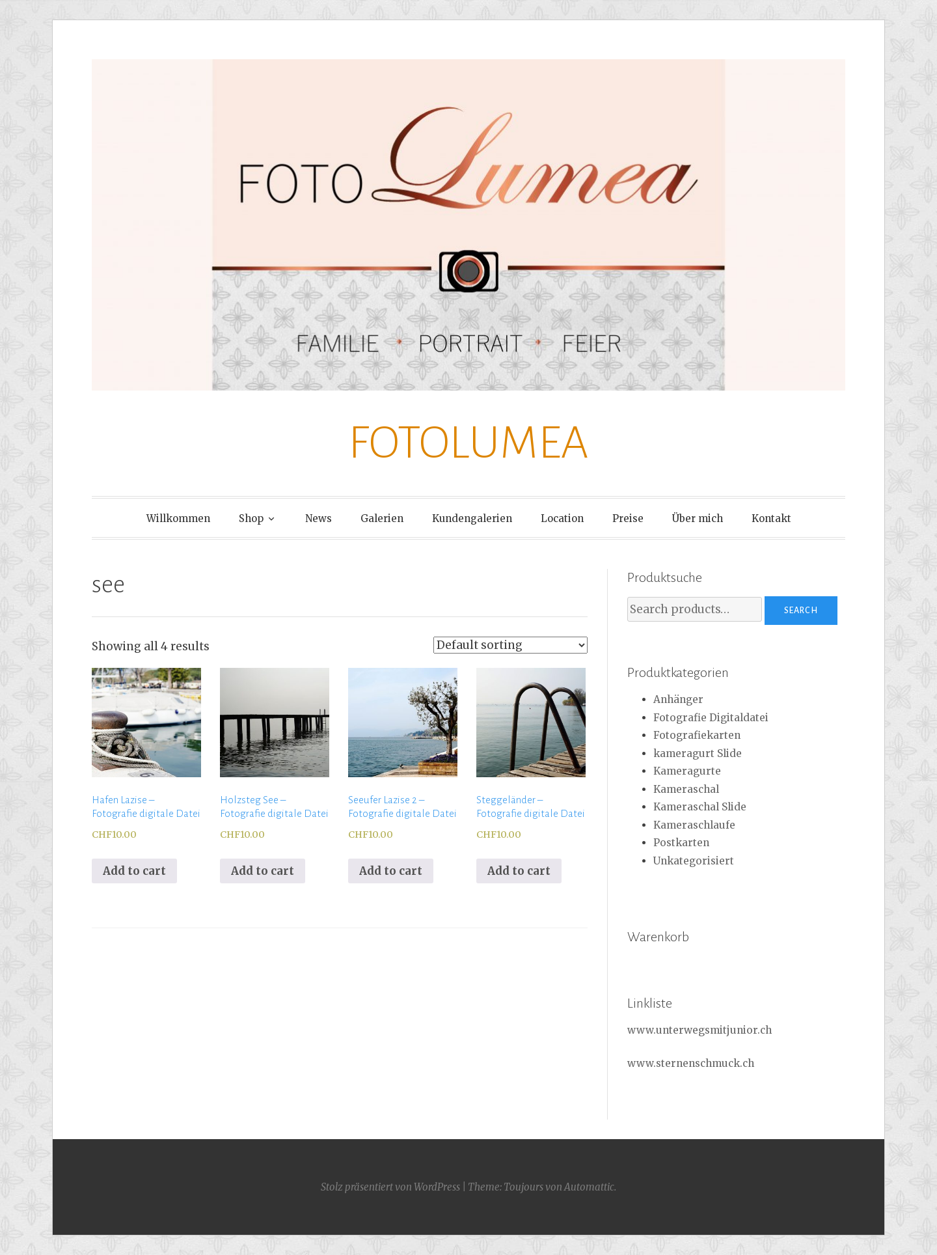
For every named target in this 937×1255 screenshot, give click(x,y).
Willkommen (178, 518)
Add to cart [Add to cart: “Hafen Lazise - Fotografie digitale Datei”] (134, 871)
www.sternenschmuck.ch (690, 1063)
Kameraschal (686, 789)
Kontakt (771, 518)
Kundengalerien (472, 518)
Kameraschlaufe (694, 825)
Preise (628, 518)
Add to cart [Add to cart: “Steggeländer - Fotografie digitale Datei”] (518, 871)
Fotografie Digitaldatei (710, 717)
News (318, 518)
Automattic (589, 1187)
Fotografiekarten (696, 735)
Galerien (381, 518)
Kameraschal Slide (699, 807)
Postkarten (681, 842)
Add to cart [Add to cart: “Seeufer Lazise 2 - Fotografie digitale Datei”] (390, 871)
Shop (251, 518)
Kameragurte (687, 771)
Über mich (697, 518)
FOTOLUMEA (468, 443)
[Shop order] (510, 645)
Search (801, 610)
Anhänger (678, 699)
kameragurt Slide (697, 753)
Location (562, 518)
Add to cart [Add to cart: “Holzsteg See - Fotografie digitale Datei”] (262, 871)
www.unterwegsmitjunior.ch (699, 1030)
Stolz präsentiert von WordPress (390, 1187)
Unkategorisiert (693, 861)
